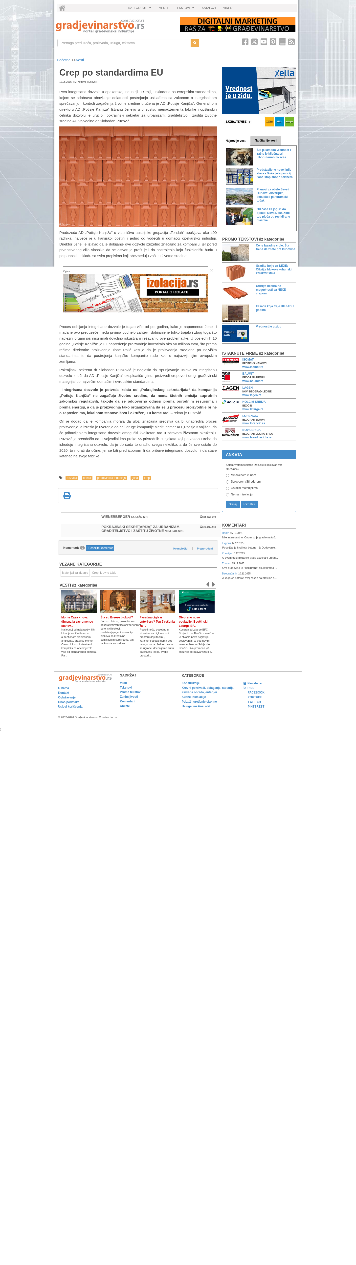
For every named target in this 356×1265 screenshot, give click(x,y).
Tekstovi (126, 687)
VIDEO (227, 8)
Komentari (234, 525)
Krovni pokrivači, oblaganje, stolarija (207, 688)
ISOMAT (248, 359)
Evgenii (227, 543)
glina (135, 478)
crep (147, 478)
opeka (87, 478)
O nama (63, 688)
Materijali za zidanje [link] (75, 572)
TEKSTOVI (185, 9)
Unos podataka (68, 702)
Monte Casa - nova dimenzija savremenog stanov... (77, 622)
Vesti (80, 60)
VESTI (163, 8)
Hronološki (180, 548)
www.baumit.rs (252, 381)
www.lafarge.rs (252, 409)
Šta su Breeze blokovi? (116, 617)
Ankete (125, 706)
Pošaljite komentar (101, 548)
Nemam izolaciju (242, 494)
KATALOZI (209, 8)
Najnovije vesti (236, 141)
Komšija (227, 553)
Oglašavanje (67, 697)
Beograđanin (230, 573)
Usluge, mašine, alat (196, 706)
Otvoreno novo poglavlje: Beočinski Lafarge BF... (193, 622)
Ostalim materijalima (244, 488)
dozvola (72, 478)
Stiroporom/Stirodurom (246, 481)
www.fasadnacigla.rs (256, 437)
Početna (64, 60)
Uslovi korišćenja (70, 706)
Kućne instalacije (194, 697)
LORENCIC (250, 416)
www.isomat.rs (252, 367)
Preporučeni (205, 548)
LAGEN (247, 387)
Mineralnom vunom (243, 475)
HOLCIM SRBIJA (254, 402)
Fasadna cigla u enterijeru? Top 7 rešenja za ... (157, 622)
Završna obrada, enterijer (199, 692)
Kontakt (63, 692)
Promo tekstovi (130, 692)
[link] (114, 26)
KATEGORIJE (140, 9)
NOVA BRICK (251, 430)
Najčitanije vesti (266, 140)
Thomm (227, 563)
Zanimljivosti (129, 696)
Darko (226, 532)
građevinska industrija (111, 478)
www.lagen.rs (251, 395)
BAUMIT (248, 373)
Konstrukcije (191, 683)
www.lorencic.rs (253, 423)
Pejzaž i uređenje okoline (199, 701)
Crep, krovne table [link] (104, 572)
